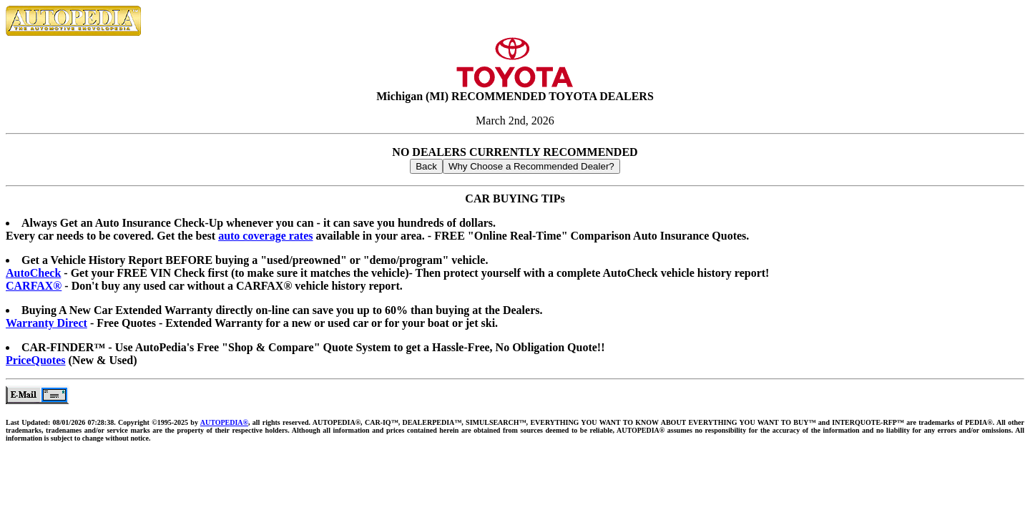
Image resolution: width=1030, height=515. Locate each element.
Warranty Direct (46, 323)
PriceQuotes (36, 360)
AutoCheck (33, 273)
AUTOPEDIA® (224, 422)
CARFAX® (34, 286)
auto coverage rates (265, 236)
